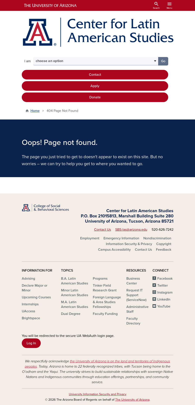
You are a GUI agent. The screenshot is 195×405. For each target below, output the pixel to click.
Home (35, 111)
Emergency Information (121, 238)
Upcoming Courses (36, 297)
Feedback (163, 249)
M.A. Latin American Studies (74, 304)
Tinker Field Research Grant (105, 287)
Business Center (133, 281)
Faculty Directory (133, 321)
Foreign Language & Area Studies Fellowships (107, 302)
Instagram (165, 292)
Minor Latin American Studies (74, 292)
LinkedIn (163, 299)
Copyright (163, 244)
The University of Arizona (132, 400)
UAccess (28, 311)
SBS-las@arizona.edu (131, 229)
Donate (95, 97)
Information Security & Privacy (129, 244)
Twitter (162, 285)
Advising (28, 278)
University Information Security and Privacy (97, 394)
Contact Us (102, 229)
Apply (94, 86)
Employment (89, 238)
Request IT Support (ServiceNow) (136, 295)
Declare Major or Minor (34, 287)
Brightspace (31, 318)
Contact (95, 74)
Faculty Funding (105, 314)
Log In (31, 343)
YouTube (163, 306)
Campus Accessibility (114, 249)
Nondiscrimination (157, 238)
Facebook (165, 278)
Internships (30, 304)
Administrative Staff (137, 309)
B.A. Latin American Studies (74, 281)
